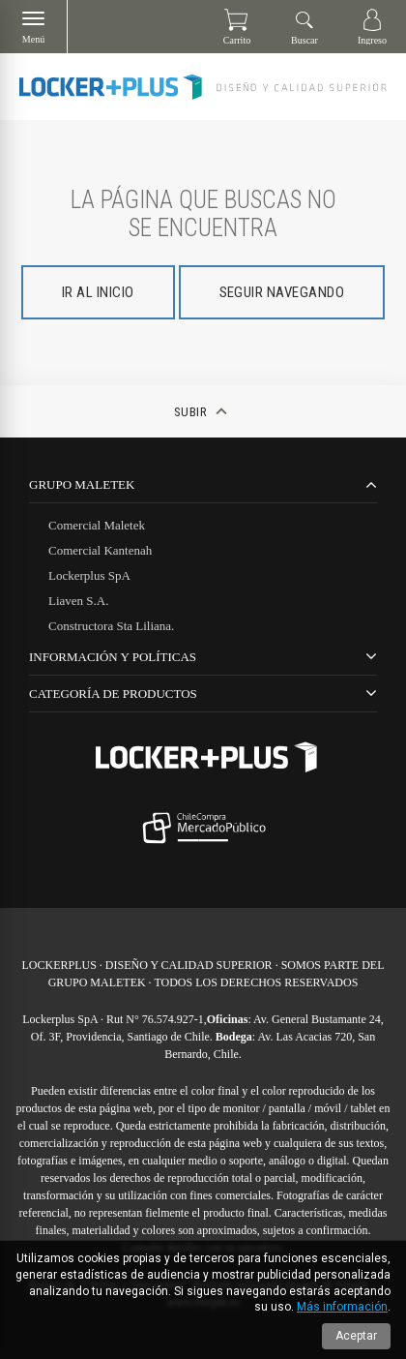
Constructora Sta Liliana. (111, 626)
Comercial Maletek (96, 525)
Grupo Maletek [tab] (81, 484)
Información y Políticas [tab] (112, 656)
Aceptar (356, 1336)
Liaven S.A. (78, 600)
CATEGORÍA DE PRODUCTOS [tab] (113, 693)
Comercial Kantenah (100, 550)
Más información (342, 1307)
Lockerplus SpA (89, 575)
